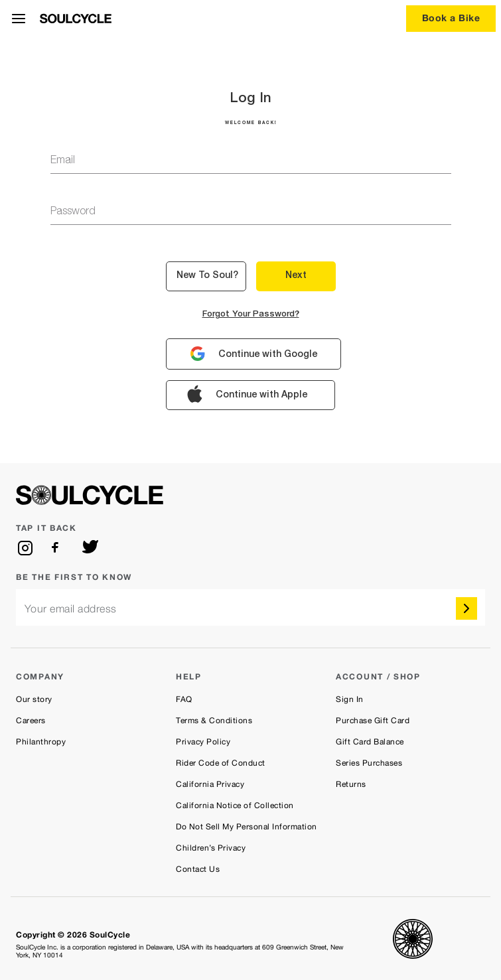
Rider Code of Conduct (220, 763)
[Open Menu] (18, 18)
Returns (351, 784)
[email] (250, 607)
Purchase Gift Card (372, 720)
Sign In (350, 699)
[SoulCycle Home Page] (75, 18)
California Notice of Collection (235, 805)
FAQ (184, 699)
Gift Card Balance (370, 741)
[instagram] (25, 548)
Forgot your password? (250, 315)
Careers (31, 720)
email (62, 161)
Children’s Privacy (211, 848)
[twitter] (90, 548)
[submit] (466, 608)
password (73, 212)
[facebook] (58, 548)
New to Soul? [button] (207, 276)
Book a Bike (451, 17)
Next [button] (296, 276)
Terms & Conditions (214, 720)
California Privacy (210, 784)
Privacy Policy (203, 741)
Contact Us (198, 869)
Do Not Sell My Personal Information (246, 826)
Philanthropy (41, 741)
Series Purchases (369, 763)
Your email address (71, 608)
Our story (34, 699)
